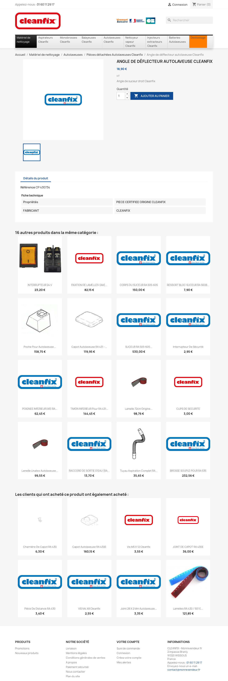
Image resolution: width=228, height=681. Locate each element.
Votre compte (128, 642)
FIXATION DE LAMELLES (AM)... (89, 285)
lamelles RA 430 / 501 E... (188, 608)
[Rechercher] (189, 20)
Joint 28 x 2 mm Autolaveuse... (139, 608)
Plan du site (73, 676)
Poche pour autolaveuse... (40, 346)
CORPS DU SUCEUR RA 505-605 (139, 285)
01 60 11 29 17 (45, 4)
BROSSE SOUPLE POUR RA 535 (188, 470)
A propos (71, 662)
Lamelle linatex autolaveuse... (40, 470)
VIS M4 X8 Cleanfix (89, 608)
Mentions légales (76, 653)
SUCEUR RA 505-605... (138, 346)
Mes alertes (124, 662)
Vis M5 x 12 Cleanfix (138, 546)
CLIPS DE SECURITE (188, 408)
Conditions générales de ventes (85, 657)
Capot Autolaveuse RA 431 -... (89, 346)
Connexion (123, 653)
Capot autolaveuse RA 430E (89, 546)
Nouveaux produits (26, 653)
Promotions (22, 648)
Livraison (71, 648)
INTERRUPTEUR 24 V (40, 285)
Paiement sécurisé (77, 667)
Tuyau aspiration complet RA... (138, 470)
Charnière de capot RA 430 (40, 546)
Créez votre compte (129, 657)
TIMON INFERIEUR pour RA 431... (89, 408)
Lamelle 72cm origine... (138, 408)
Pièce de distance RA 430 (39, 608)
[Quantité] (121, 96)
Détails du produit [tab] (35, 178)
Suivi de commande (128, 648)
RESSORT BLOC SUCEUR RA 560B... (188, 285)
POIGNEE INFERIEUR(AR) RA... (39, 408)
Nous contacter (75, 671)
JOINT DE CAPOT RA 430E (188, 546)
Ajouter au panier (151, 96)
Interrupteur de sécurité (188, 346)
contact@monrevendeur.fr (183, 669)
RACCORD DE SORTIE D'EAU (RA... (89, 470)
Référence (27, 187)
